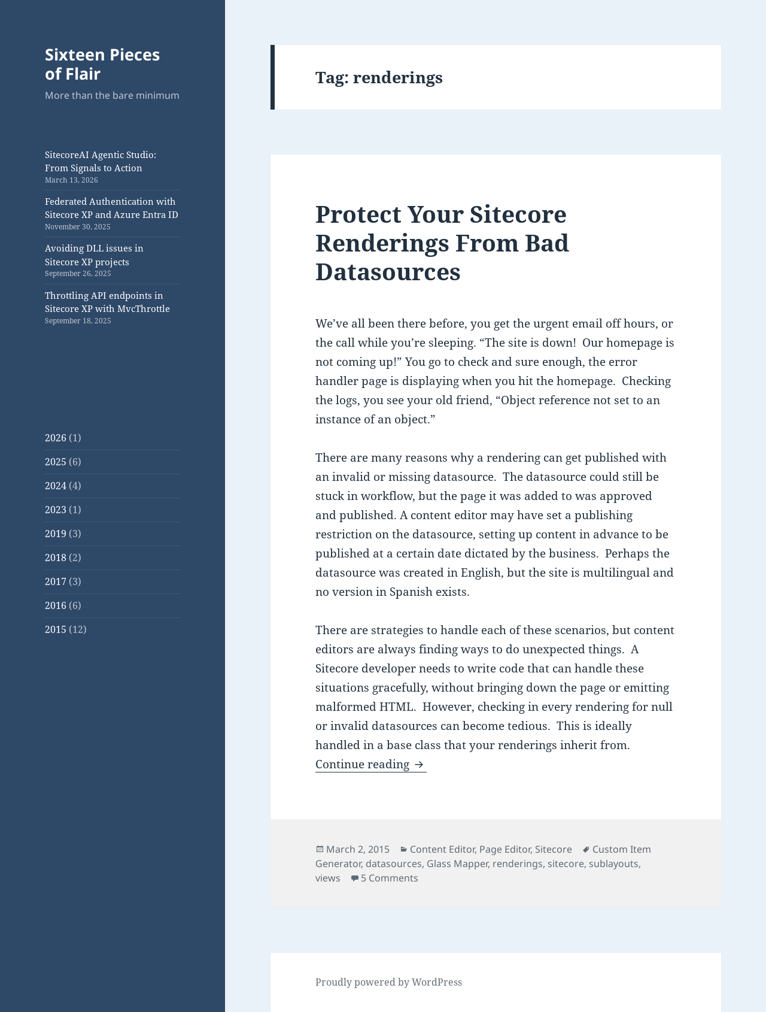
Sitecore (553, 849)
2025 (55, 461)
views (328, 877)
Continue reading (371, 764)
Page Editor (504, 849)
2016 (55, 605)
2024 (55, 485)
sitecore (566, 863)
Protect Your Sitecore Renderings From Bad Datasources (442, 242)
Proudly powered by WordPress (388, 982)
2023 (55, 509)
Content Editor (442, 849)
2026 (55, 437)
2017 (55, 581)
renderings (518, 863)
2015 (55, 629)
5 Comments (389, 877)
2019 (55, 533)
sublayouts (614, 863)
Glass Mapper (457, 863)
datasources (394, 863)
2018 (55, 557)
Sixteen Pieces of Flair (102, 63)
